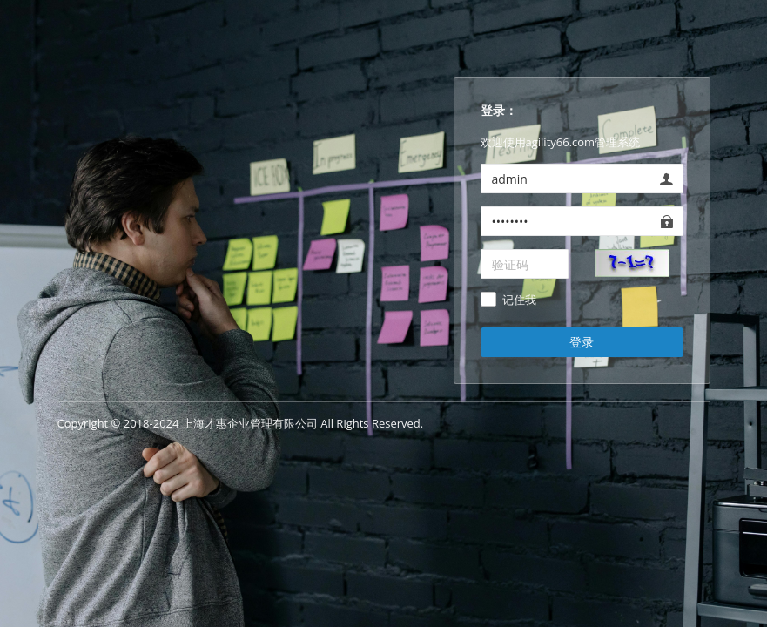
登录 (581, 342)
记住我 (519, 300)
